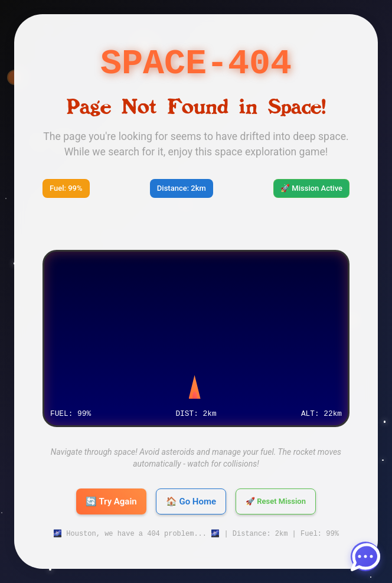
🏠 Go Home (191, 501)
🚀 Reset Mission (275, 501)
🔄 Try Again (111, 501)
